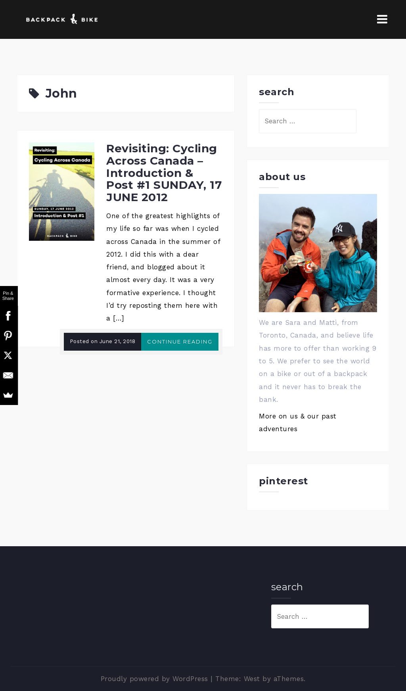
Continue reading (180, 341)
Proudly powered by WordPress (154, 679)
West (252, 679)
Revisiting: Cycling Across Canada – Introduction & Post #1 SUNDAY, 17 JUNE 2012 (164, 173)
